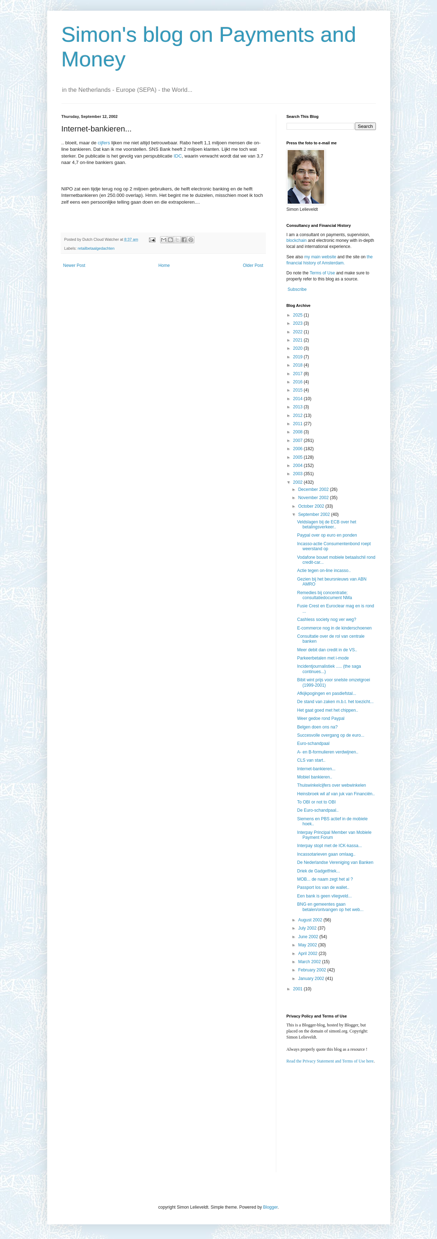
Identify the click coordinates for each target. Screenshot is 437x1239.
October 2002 (311, 506)
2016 (298, 381)
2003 (298, 473)
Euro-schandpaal (313, 743)
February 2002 (312, 969)
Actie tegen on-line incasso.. (324, 570)
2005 (298, 457)
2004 (298, 465)
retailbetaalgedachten (96, 248)
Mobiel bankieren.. (314, 777)
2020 (298, 348)
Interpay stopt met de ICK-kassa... (329, 845)
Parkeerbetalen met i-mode (323, 658)
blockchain (297, 240)
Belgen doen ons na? (317, 727)
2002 (298, 482)
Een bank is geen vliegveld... (324, 896)
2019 (298, 356)
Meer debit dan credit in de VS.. (327, 649)
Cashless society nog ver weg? (326, 619)
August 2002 (310, 919)
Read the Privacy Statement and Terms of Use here (330, 1061)
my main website (320, 256)
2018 (298, 365)
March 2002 (310, 961)
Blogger (270, 1207)
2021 (298, 340)
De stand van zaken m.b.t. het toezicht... (335, 701)
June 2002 (308, 936)
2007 (298, 440)
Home (164, 265)
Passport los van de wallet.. (323, 887)
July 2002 (308, 928)
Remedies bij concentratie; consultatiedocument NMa (324, 595)
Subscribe (297, 289)
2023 (298, 323)
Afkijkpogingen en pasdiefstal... (326, 693)
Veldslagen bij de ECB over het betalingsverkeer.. (326, 524)
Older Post (253, 265)
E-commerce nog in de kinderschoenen (334, 628)
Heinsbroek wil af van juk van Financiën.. (335, 793)
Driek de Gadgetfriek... (318, 871)
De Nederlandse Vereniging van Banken (335, 862)
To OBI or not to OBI (316, 802)
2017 (298, 373)
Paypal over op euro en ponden (327, 535)
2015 (298, 390)
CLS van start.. (311, 760)
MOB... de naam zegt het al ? (325, 879)
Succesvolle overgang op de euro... (330, 735)
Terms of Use (322, 272)
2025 (298, 315)
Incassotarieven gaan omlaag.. (326, 854)
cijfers (104, 142)
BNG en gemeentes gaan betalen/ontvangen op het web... (330, 907)
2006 (298, 448)
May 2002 (308, 944)
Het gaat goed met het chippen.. (327, 710)
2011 (298, 423)
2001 (298, 988)
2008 (298, 431)
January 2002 (311, 978)
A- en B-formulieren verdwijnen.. (327, 752)
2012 (298, 415)
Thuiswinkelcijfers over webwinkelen (331, 785)
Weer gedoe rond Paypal (320, 718)
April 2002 (308, 953)
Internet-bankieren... (316, 768)
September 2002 (314, 514)
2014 (298, 398)
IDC (178, 156)
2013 (298, 406)
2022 (298, 331)
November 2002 (314, 497)
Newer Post (74, 265)
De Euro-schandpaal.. (317, 810)
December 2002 (314, 489)
